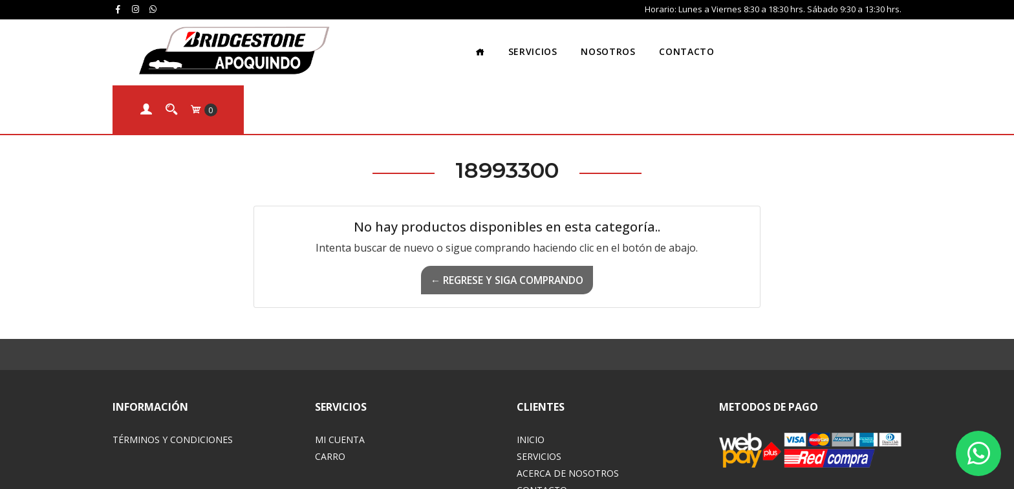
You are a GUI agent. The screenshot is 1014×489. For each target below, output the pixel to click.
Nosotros (520, 42)
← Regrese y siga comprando (507, 213)
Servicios (444, 42)
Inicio (531, 373)
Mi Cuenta (340, 373)
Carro (330, 390)
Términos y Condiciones (173, 373)
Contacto (599, 42)
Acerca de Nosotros (568, 406)
